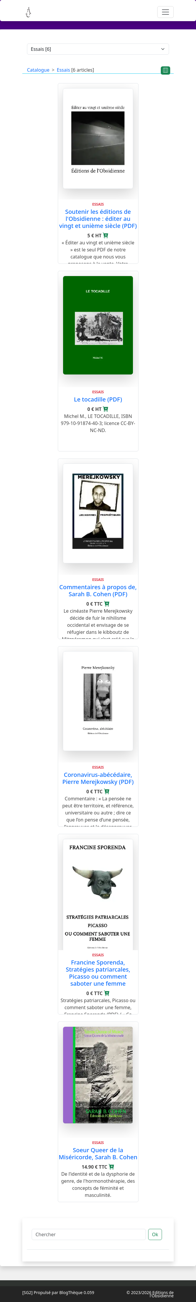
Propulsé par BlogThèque (58, 1292)
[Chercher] (89, 1234)
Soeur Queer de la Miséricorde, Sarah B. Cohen (98, 1153)
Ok (155, 1234)
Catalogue (38, 70)
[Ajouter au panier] (106, 235)
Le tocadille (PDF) (98, 399)
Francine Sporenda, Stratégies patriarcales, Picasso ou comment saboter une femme (98, 972)
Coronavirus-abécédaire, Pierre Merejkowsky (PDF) (98, 778)
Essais (63, 70)
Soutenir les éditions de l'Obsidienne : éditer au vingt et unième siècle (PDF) (98, 219)
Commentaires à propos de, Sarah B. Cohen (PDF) (98, 590)
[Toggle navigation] (165, 12)
